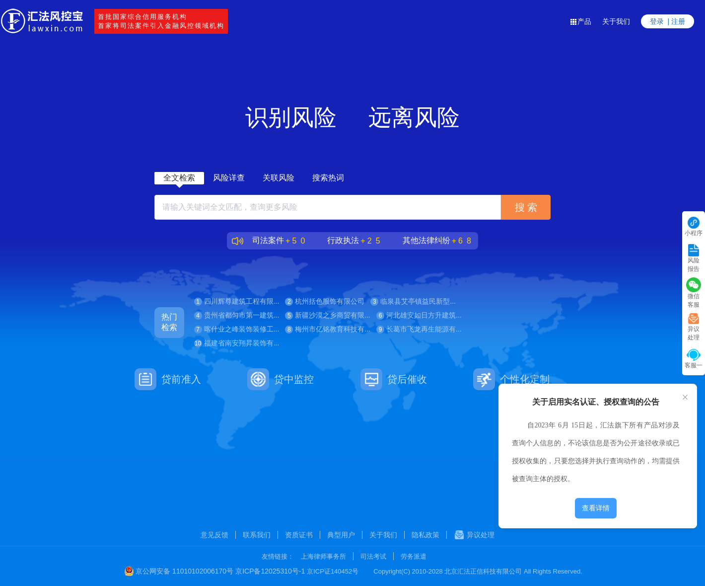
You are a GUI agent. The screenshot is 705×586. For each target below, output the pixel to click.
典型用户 (341, 535)
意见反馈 (214, 535)
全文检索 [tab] (179, 177)
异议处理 (474, 534)
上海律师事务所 (323, 556)
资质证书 (299, 535)
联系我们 (257, 535)
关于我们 (616, 21)
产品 (580, 21)
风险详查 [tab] (229, 177)
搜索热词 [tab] (328, 177)
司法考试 (373, 556)
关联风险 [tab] (278, 177)
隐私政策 (425, 535)
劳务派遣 (413, 556)
